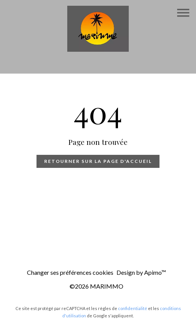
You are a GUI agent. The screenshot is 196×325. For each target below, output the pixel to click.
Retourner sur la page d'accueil (98, 161)
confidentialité (132, 308)
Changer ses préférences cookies (70, 272)
